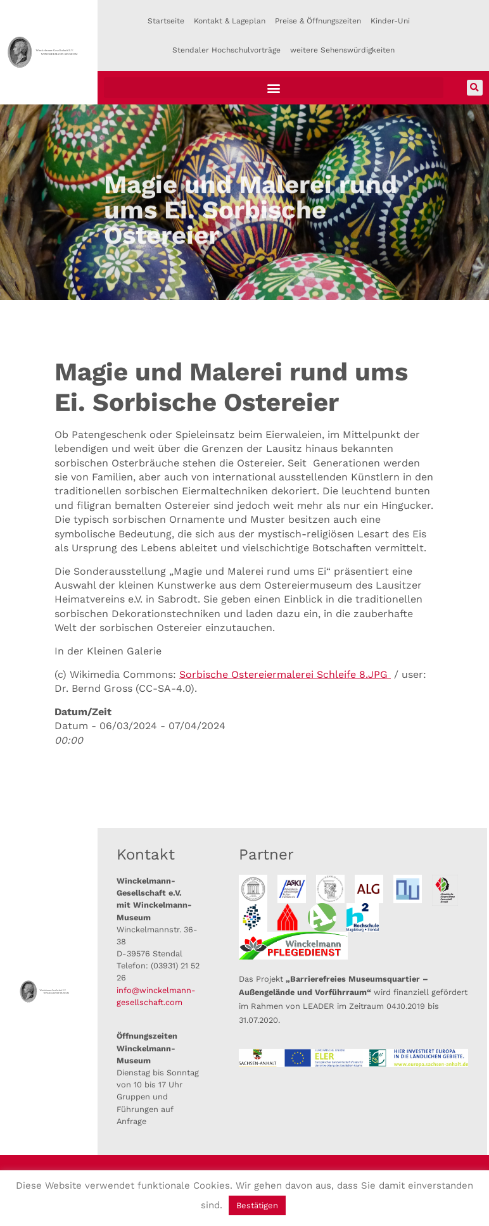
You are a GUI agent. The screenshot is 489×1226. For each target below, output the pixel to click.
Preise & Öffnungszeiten (318, 20)
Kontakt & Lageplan (229, 20)
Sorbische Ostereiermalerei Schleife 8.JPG (285, 674)
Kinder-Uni (390, 20)
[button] (273, 87)
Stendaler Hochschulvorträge (226, 50)
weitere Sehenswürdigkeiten (342, 50)
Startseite (166, 20)
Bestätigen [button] (257, 1205)
